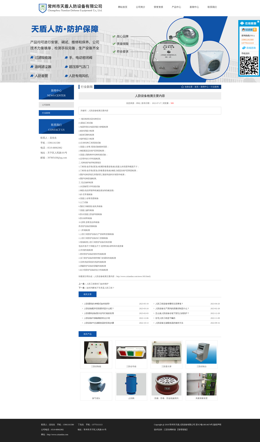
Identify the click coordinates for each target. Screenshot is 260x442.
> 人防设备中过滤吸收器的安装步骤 (98, 323)
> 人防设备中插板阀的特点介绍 (96, 318)
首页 (196, 87)
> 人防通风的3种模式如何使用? (96, 304)
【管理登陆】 (182, 429)
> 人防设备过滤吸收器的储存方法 (168, 323)
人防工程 (84, 234)
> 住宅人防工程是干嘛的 (164, 318)
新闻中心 (205, 87)
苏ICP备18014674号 (204, 424)
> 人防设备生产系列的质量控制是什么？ (171, 308)
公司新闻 (46, 105)
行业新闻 (46, 113)
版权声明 (217, 424)
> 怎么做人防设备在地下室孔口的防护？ (171, 313)
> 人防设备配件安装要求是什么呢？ (98, 308)
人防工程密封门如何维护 (97, 284)
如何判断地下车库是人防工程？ (100, 288)
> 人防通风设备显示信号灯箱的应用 (98, 313)
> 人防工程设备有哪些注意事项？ (168, 304)
